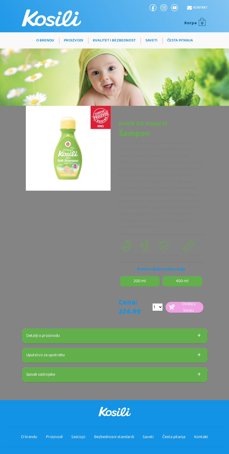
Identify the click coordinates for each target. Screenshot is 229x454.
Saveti (151, 40)
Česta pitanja (180, 40)
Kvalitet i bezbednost (114, 40)
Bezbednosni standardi (114, 437)
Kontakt (197, 8)
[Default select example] (157, 307)
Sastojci (78, 437)
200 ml (139, 281)
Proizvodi (73, 40)
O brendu (45, 40)
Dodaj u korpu (182, 307)
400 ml (182, 281)
